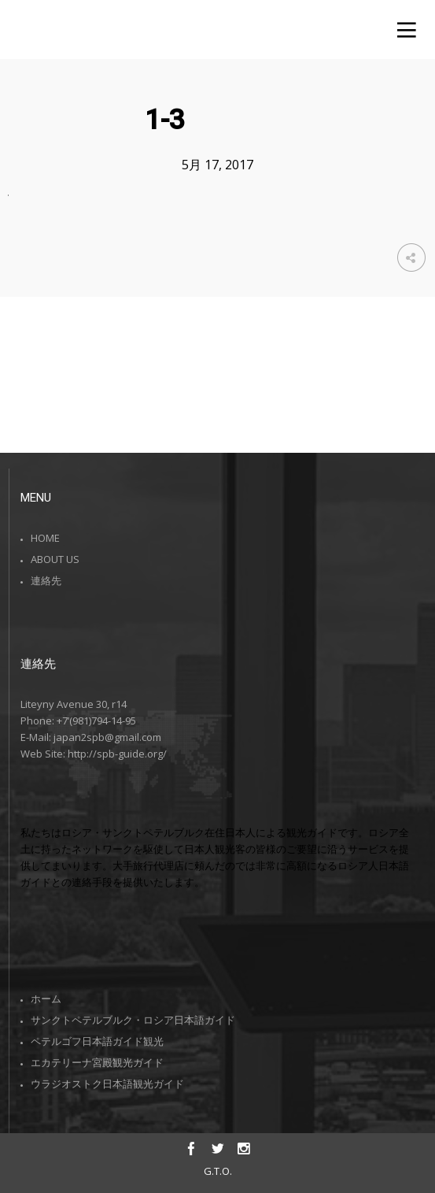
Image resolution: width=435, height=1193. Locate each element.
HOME (45, 538)
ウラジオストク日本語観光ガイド (107, 1083)
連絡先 (46, 580)
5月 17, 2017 (217, 164)
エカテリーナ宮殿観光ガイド (97, 1062)
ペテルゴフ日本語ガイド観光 (97, 1041)
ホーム (46, 998)
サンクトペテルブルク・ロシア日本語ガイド (133, 1020)
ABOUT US (55, 559)
